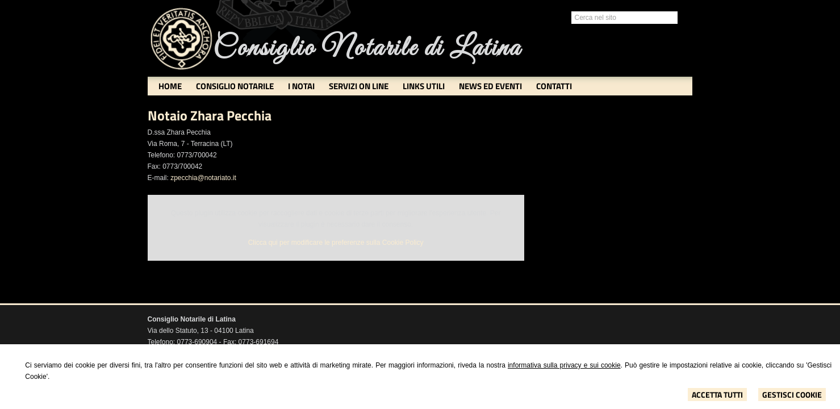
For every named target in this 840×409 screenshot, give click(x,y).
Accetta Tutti (717, 394)
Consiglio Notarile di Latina (367, 48)
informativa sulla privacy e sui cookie (564, 365)
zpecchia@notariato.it (203, 178)
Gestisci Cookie (792, 394)
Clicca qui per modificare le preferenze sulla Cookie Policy (336, 243)
